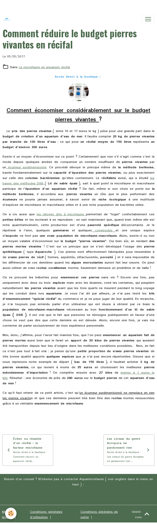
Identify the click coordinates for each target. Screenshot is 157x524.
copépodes (104, 230)
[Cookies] (11, 513)
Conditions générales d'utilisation (46, 514)
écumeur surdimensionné (26, 167)
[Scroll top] (146, 513)
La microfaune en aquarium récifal (44, 67)
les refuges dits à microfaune (60, 214)
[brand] (8, 19)
